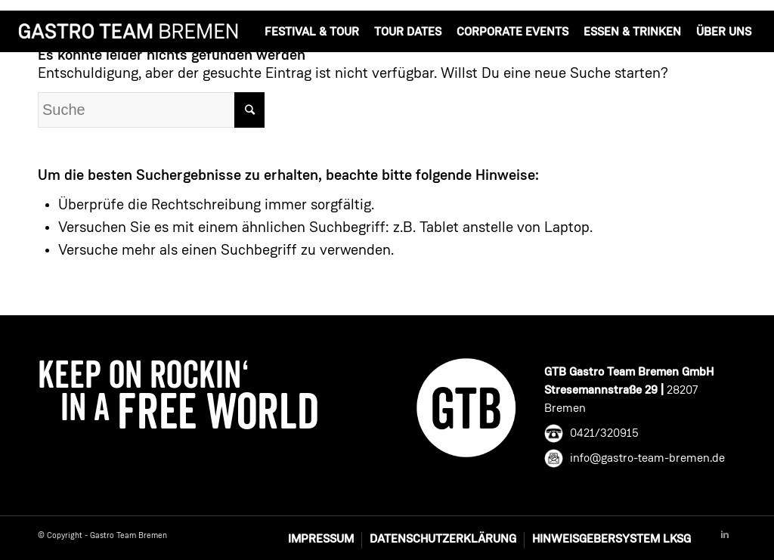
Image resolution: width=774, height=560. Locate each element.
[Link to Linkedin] (725, 535)
